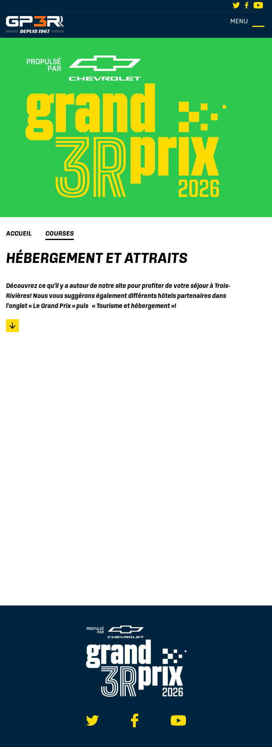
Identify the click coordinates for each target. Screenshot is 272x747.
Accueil (19, 233)
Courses (59, 233)
